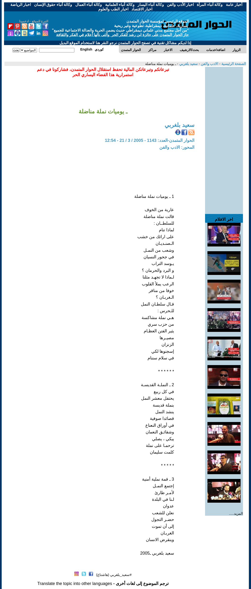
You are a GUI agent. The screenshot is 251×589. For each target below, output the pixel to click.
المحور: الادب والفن (176, 147)
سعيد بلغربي (188, 64)
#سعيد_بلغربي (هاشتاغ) (114, 575)
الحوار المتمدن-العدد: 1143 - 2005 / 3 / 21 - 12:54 (149, 140)
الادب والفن (209, 64)
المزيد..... (236, 513)
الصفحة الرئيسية (233, 64)
